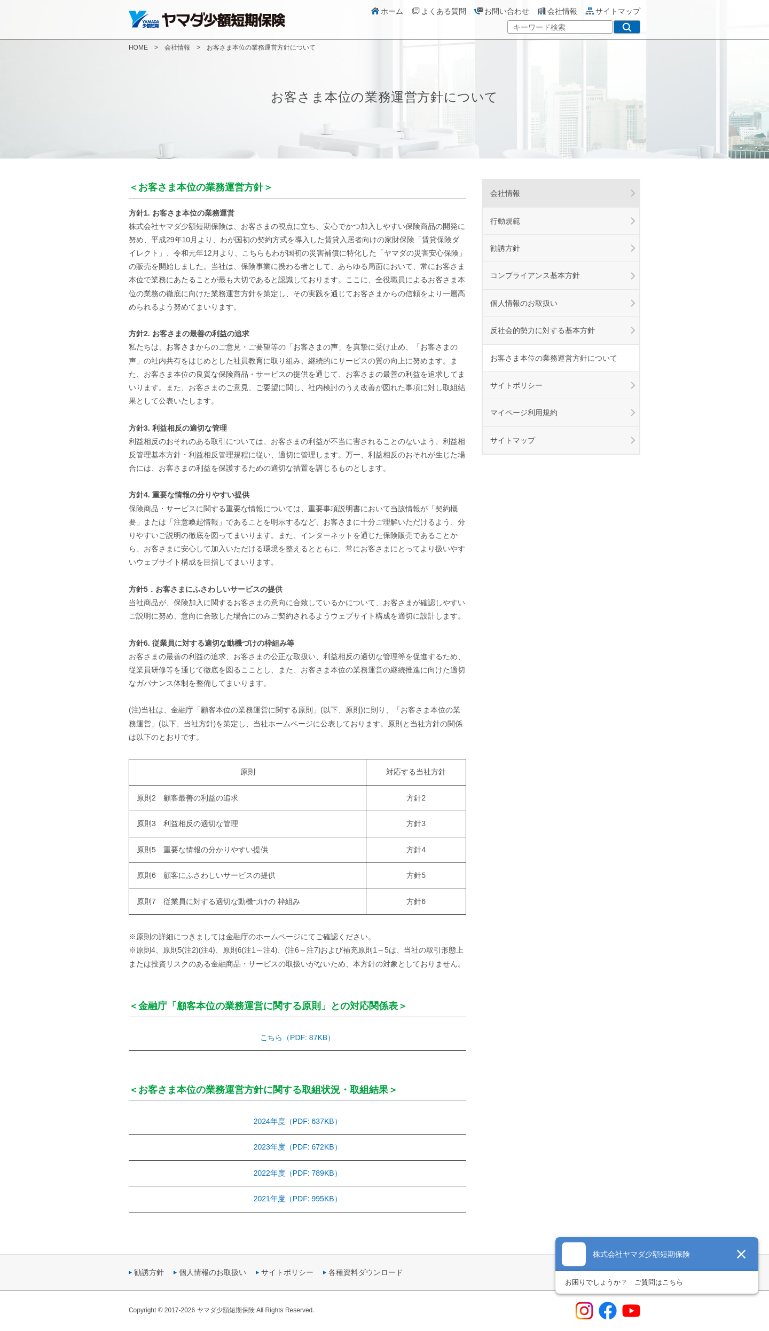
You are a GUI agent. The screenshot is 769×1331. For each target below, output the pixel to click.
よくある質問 (438, 11)
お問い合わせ (501, 11)
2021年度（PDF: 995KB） (298, 1198)
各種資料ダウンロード (365, 1272)
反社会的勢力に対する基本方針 (542, 330)
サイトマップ (612, 11)
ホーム (386, 11)
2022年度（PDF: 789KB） (298, 1173)
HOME (138, 47)
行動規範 (505, 221)
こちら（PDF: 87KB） (297, 1037)
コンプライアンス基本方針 (535, 275)
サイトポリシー (516, 385)
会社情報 (557, 11)
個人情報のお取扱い (524, 303)
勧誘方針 (505, 248)
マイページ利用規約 (524, 412)
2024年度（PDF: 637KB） (298, 1121)
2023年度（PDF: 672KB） (298, 1147)
